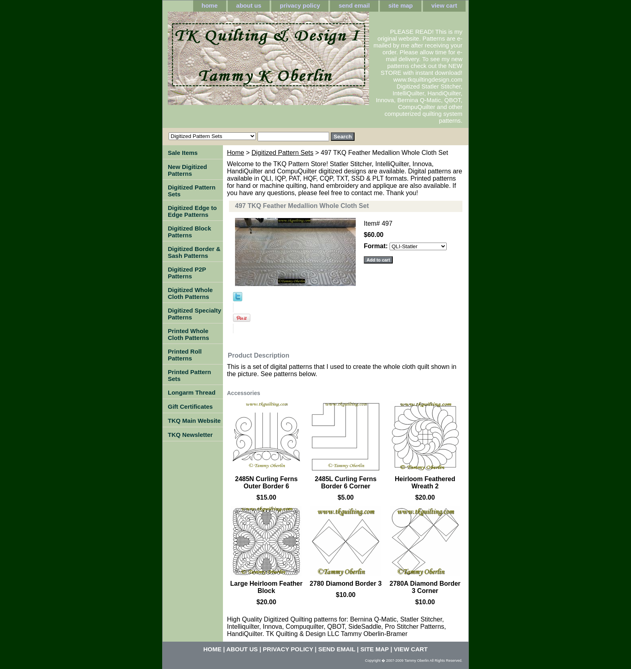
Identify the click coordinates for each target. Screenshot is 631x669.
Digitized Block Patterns (189, 232)
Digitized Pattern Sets (282, 152)
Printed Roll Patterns (185, 355)
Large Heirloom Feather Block (266, 587)
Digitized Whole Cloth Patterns (190, 293)
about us (249, 5)
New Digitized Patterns (187, 170)
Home (235, 152)
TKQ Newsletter (190, 434)
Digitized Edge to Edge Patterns (192, 211)
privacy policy (300, 5)
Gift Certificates (190, 406)
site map (400, 5)
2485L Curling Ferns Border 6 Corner (346, 483)
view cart (444, 5)
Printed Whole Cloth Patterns (188, 334)
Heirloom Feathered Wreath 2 (425, 483)
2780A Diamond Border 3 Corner (425, 587)
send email (354, 5)
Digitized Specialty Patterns (194, 314)
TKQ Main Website (194, 420)
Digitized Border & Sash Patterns (194, 252)
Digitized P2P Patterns (187, 273)
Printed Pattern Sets (189, 375)
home (210, 5)
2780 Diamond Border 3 (346, 583)
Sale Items (183, 152)
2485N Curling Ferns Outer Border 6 (266, 483)
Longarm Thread (191, 392)
